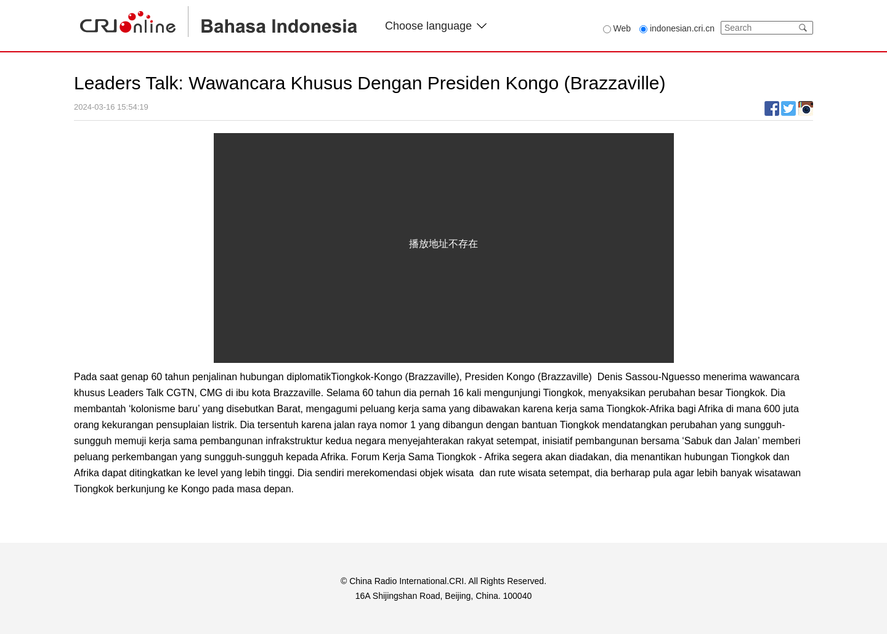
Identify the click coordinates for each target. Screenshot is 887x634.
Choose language (436, 25)
